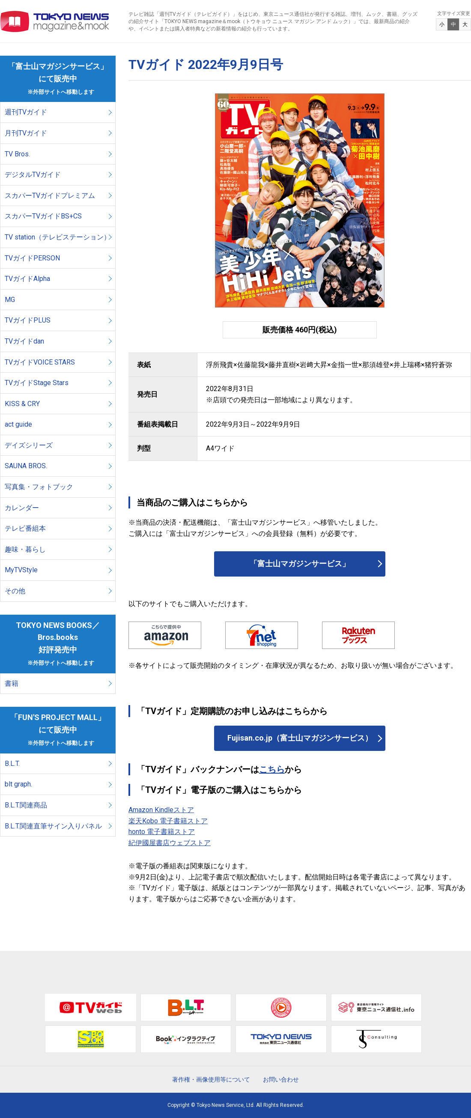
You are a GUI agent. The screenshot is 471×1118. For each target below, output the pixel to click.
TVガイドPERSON (32, 258)
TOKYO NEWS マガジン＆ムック (55, 21)
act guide (18, 424)
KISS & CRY (22, 404)
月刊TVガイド (26, 133)
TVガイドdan (24, 341)
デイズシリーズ (29, 445)
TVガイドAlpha (27, 279)
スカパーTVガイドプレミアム (50, 195)
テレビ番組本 (25, 528)
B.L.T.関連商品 (26, 805)
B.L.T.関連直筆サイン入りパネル (53, 826)
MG (10, 300)
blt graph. (18, 784)
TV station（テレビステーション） (57, 237)
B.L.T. (12, 763)
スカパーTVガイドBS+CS (43, 216)
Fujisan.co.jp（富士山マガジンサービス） (300, 737)
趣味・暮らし (25, 549)
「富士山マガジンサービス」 (300, 563)
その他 (15, 591)
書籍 (11, 683)
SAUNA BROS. (27, 466)
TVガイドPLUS (28, 320)
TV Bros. (17, 154)
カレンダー (22, 508)
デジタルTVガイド (33, 174)
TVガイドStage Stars (37, 383)
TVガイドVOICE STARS (40, 362)
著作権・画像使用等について (211, 1079)
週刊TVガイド (26, 112)
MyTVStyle (21, 570)
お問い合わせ (281, 1079)
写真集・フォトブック (39, 487)
